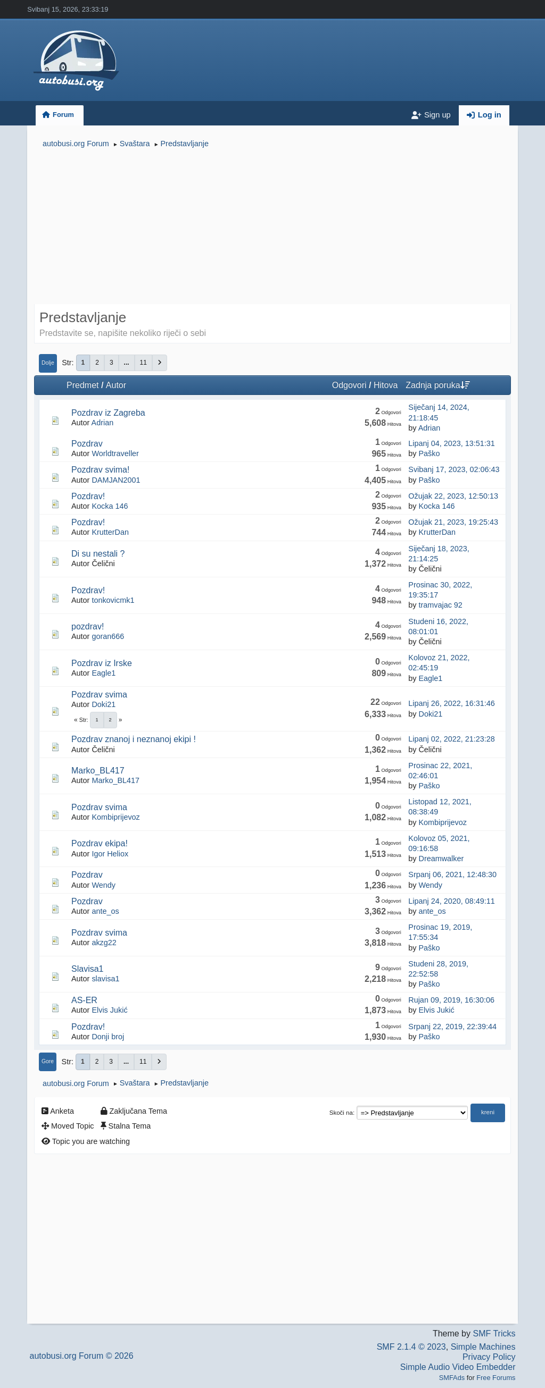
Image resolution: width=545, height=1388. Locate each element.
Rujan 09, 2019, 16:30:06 (451, 1000)
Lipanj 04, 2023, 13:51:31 (451, 443)
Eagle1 (103, 673)
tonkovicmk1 (113, 600)
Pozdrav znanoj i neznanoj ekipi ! (133, 739)
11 (143, 362)
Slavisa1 (87, 968)
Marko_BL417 (98, 770)
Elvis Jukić (109, 1010)
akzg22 (104, 942)
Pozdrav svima (99, 694)
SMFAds (452, 1378)
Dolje (48, 363)
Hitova (386, 385)
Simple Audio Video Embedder (458, 1367)
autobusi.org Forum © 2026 (82, 1355)
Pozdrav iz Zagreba (108, 412)
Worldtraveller (115, 453)
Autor (116, 385)
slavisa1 (105, 978)
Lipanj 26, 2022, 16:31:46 (451, 703)
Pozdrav (87, 443)
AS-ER (84, 1000)
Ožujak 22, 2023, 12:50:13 (453, 496)
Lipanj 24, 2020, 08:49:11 (451, 901)
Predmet (82, 385)
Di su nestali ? (98, 553)
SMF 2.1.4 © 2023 (411, 1346)
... (126, 362)
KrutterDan (110, 532)
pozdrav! (87, 626)
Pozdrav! (88, 496)
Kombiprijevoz (115, 817)
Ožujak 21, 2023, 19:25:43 (453, 522)
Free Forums (495, 1378)
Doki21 (103, 704)
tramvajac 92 (440, 605)
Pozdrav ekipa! (99, 843)
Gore (48, 1061)
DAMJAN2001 (116, 480)
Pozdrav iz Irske (101, 663)
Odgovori (349, 385)
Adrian (103, 422)
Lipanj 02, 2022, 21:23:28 (451, 739)
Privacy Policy (489, 1356)
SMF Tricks (494, 1333)
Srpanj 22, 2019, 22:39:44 (452, 1026)
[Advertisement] (272, 227)
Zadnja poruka (437, 385)
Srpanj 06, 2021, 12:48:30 (452, 874)
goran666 (108, 636)
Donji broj (108, 1036)
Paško (429, 453)
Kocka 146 (110, 506)
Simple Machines (483, 1346)
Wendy (103, 885)
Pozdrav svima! (100, 469)
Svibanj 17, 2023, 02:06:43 (453, 469)
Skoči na (341, 1112)
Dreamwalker (441, 858)
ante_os (105, 911)
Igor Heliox (110, 853)
